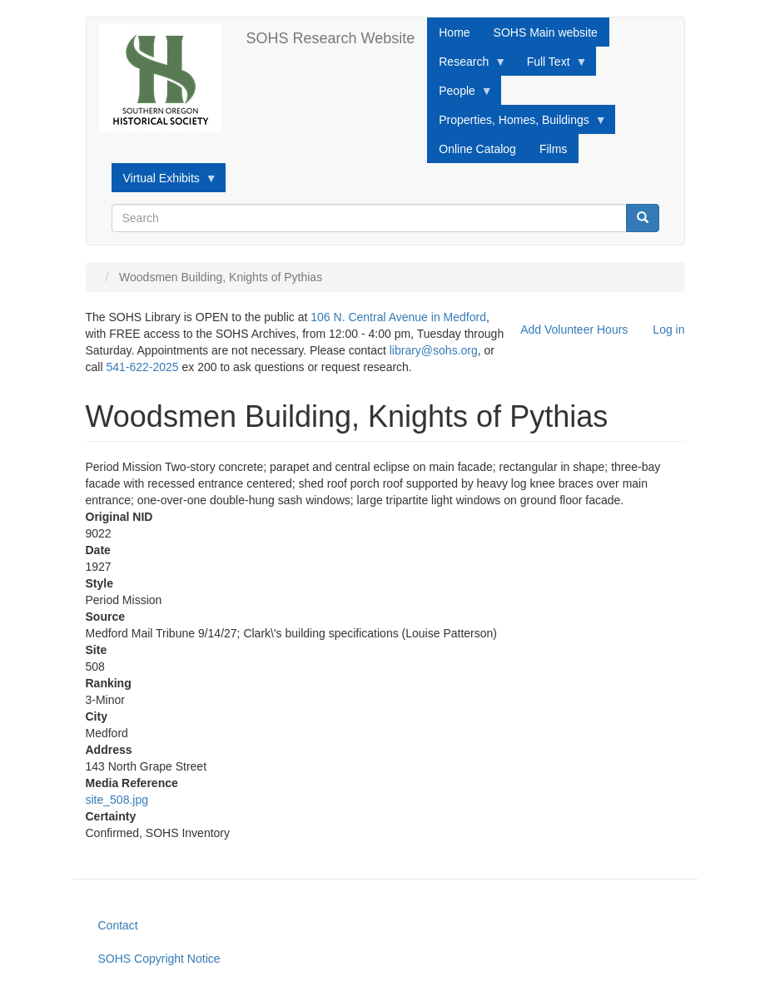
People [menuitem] (460, 95)
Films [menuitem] (553, 149)
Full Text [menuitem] (551, 66)
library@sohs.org (434, 350)
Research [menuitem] (466, 66)
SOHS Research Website (330, 38)
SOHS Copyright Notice (159, 958)
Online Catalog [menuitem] (477, 149)
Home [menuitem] (454, 32)
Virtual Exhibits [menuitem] (164, 182)
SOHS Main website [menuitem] (546, 32)
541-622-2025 (142, 367)
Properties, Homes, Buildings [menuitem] (517, 124)
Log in (668, 329)
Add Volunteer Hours (574, 329)
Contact (118, 925)
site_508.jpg (117, 799)
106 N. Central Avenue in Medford (398, 317)
